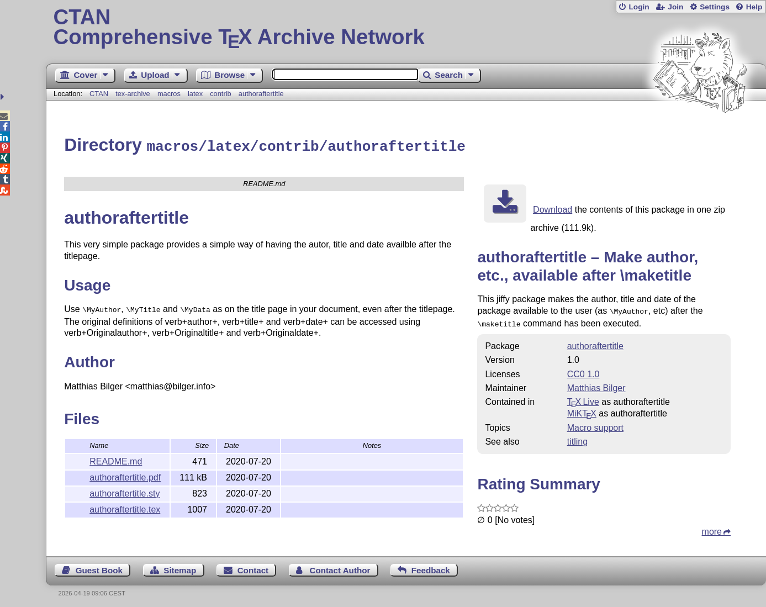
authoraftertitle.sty (124, 490)
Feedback (430, 566)
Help (754, 7)
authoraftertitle (261, 93)
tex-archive (132, 93)
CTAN (98, 93)
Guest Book (99, 566)
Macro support (595, 424)
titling (577, 437)
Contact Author (339, 566)
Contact (253, 566)
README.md (115, 458)
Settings (715, 7)
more (712, 527)
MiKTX (581, 409)
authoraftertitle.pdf (125, 474)
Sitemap (179, 566)
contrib (220, 93)
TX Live (583, 398)
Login (638, 7)
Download (552, 208)
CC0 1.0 (583, 370)
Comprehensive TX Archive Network (406, 27)
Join (675, 7)
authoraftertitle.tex (124, 506)
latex (195, 93)
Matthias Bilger (596, 384)
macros (169, 93)
